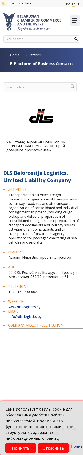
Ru (68, 3)
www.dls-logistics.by (24, 307)
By (79, 3)
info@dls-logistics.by (25, 316)
